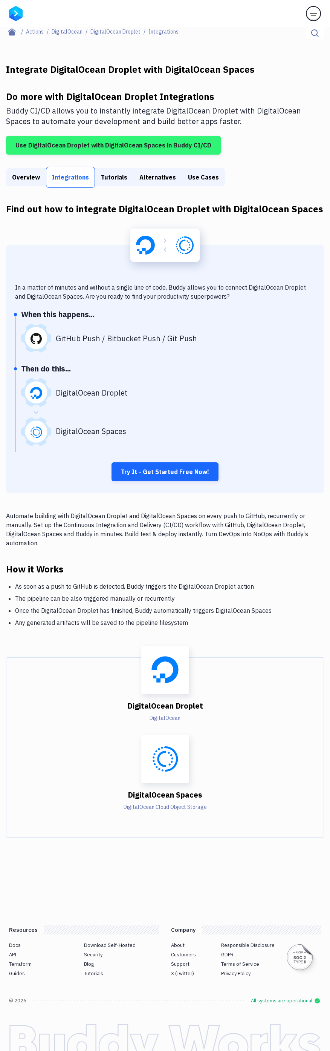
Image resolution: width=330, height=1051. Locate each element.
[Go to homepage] (16, 13)
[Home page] (16, 31)
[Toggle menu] (313, 13)
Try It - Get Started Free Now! (165, 472)
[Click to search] (315, 33)
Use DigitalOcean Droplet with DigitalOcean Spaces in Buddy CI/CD (113, 145)
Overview (26, 177)
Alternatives (157, 177)
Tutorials (114, 177)
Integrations (70, 177)
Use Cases (203, 177)
